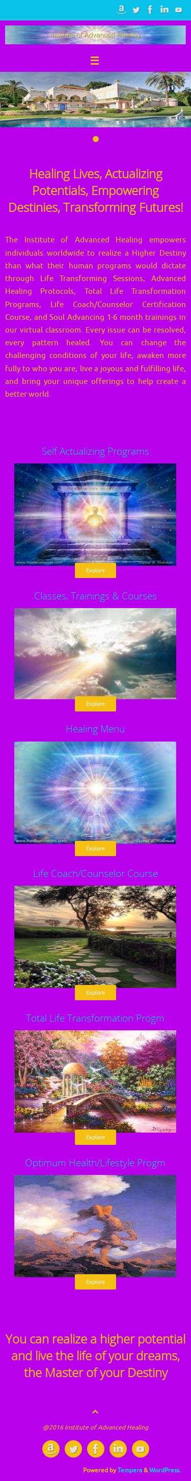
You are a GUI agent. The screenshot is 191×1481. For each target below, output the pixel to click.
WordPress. (165, 1470)
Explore (95, 570)
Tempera (130, 1470)
